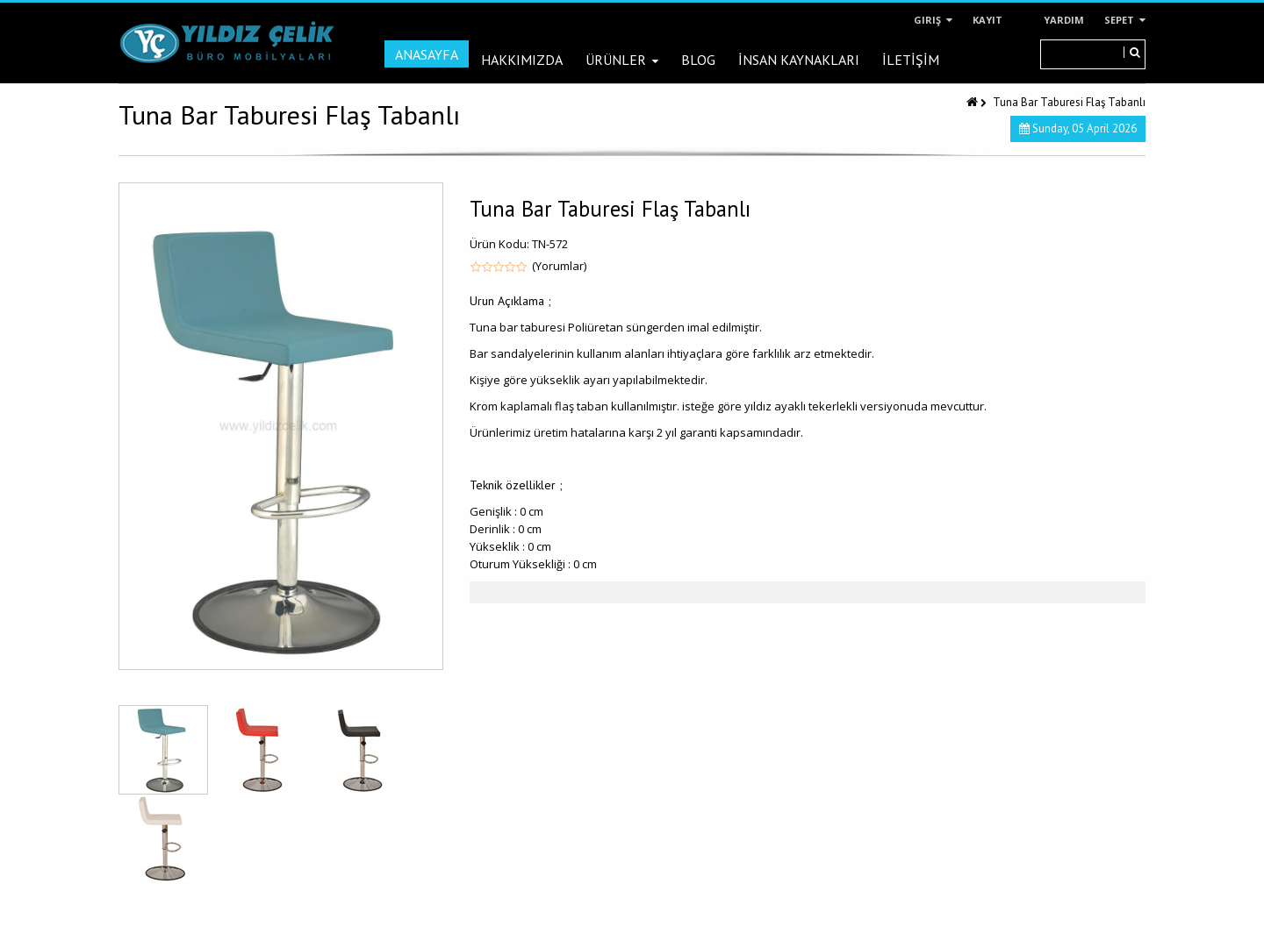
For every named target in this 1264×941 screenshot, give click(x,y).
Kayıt (987, 19)
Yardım (1064, 19)
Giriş (933, 19)
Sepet (1125, 19)
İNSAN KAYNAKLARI (798, 59)
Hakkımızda (522, 59)
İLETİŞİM (910, 59)
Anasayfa (426, 54)
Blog (698, 59)
